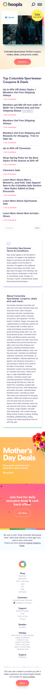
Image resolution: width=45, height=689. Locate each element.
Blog (22, 589)
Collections (22, 657)
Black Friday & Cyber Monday (22, 635)
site (34, 538)
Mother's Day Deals (22, 642)
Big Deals (22, 576)
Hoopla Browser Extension (22, 600)
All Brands (22, 592)
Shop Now (8, 472)
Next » (37, 228)
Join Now (22, 513)
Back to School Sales (22, 647)
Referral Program (22, 611)
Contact (22, 619)
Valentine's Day (22, 640)
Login (22, 584)
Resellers (22, 627)
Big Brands (22, 579)
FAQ (22, 614)
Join (22, 587)
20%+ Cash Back (22, 581)
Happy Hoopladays (22, 638)
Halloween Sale (22, 649)
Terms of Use (22, 616)
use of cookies (29, 677)
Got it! (22, 683)
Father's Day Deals (22, 645)
